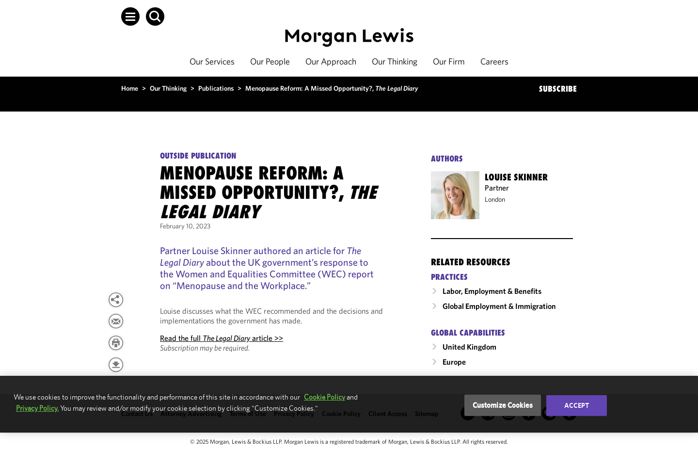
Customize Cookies (503, 405)
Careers (494, 61)
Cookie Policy (324, 397)
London (495, 199)
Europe (454, 362)
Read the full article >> (221, 338)
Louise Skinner (516, 177)
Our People (270, 61)
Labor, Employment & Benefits (492, 291)
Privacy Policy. (37, 408)
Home (129, 88)
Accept (576, 405)
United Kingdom (469, 347)
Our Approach (330, 61)
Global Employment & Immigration (499, 306)
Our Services (212, 61)
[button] (130, 16)
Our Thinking (394, 61)
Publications (216, 88)
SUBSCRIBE (558, 89)
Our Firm (449, 61)
